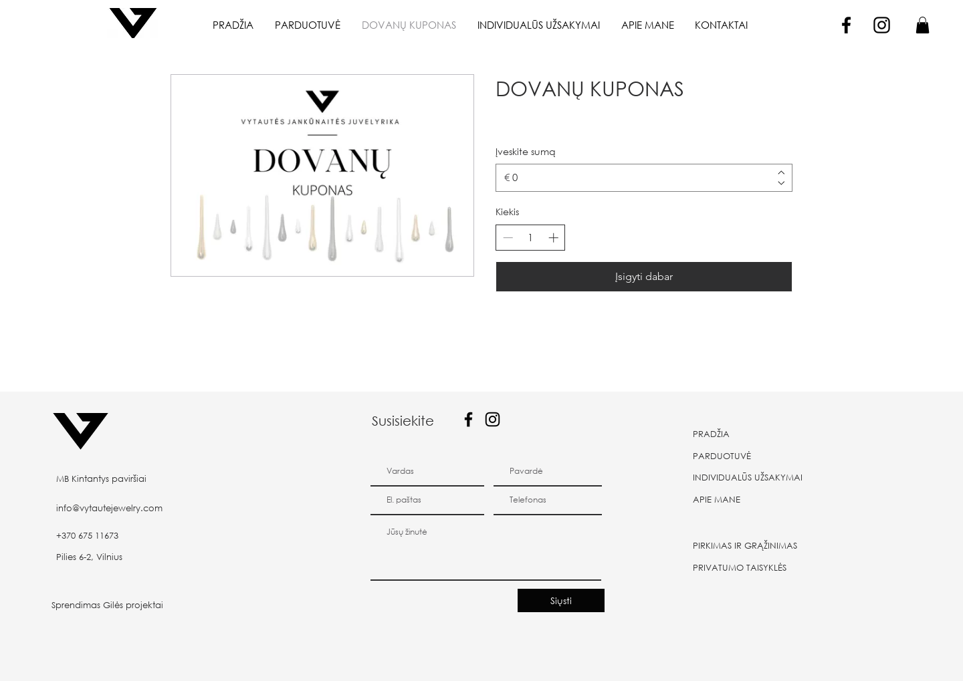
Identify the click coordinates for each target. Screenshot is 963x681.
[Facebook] (846, 25)
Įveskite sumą (526, 151)
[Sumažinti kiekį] (508, 237)
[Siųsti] (561, 600)
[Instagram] (882, 25)
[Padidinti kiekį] (553, 237)
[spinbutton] (531, 238)
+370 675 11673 (87, 535)
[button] (923, 25)
